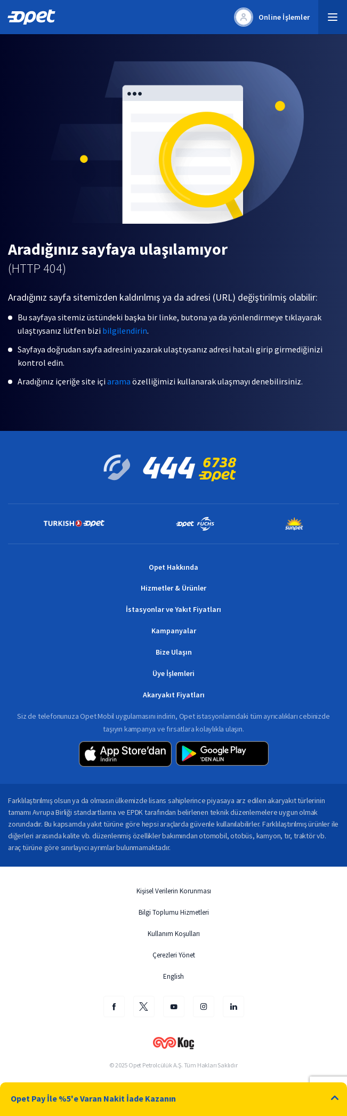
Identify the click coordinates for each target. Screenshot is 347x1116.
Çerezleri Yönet (173, 955)
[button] (332, 17)
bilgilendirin (124, 330)
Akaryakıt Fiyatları (174, 695)
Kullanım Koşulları (174, 933)
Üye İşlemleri (173, 673)
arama (119, 381)
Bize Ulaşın (174, 652)
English (173, 976)
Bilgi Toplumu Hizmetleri (174, 912)
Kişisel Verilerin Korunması (173, 890)
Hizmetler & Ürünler (173, 588)
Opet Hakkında (173, 567)
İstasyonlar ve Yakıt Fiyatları (173, 609)
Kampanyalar (173, 630)
